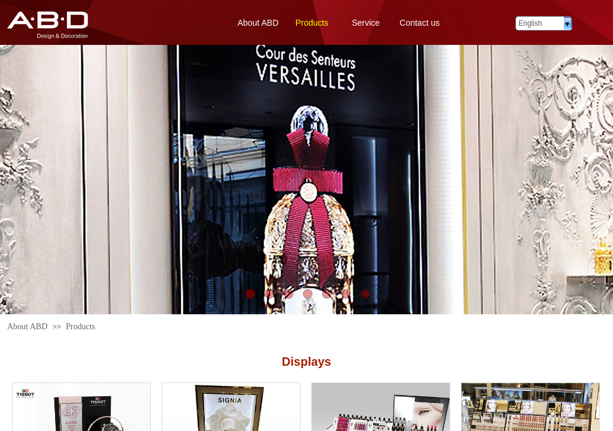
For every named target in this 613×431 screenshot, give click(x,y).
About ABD (258, 23)
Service (366, 23)
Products (311, 23)
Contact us (420, 23)
